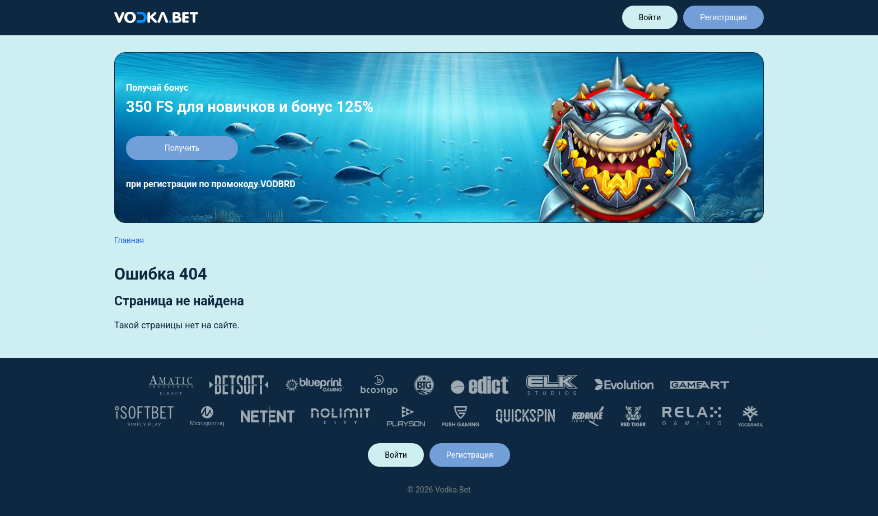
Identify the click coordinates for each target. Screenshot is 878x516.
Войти (650, 17)
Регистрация (723, 17)
